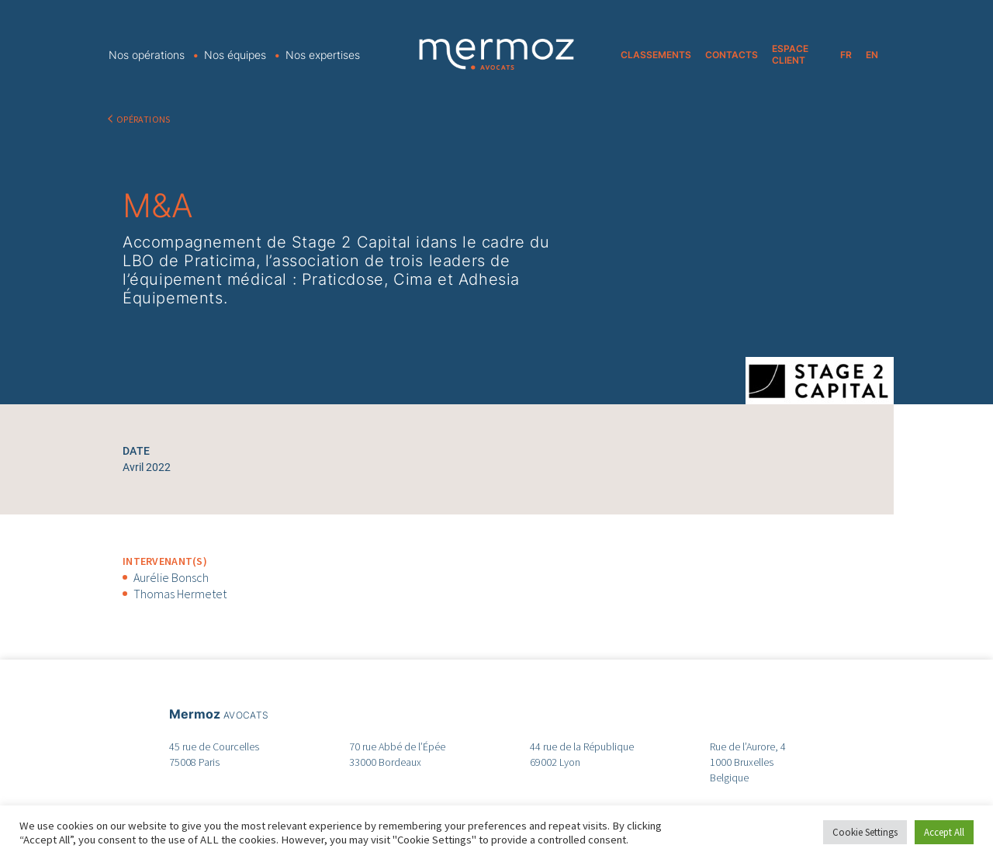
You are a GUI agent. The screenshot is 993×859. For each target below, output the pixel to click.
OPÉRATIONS (143, 119)
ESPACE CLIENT (790, 54)
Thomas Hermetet (180, 593)
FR (846, 55)
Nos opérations (147, 54)
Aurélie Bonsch (171, 577)
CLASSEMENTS (656, 55)
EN (872, 55)
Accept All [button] (944, 832)
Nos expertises (322, 54)
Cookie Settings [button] (865, 832)
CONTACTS (731, 55)
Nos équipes (235, 54)
